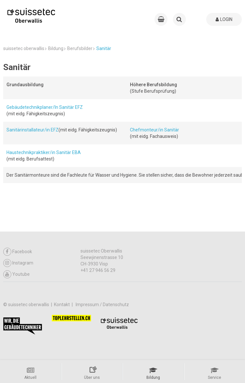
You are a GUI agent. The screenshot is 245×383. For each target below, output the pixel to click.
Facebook (17, 252)
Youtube (16, 274)
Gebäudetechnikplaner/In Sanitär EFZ (44, 107)
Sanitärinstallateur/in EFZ (32, 129)
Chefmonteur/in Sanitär (154, 129)
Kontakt (62, 304)
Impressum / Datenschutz (102, 304)
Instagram (18, 263)
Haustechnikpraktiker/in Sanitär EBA (43, 152)
